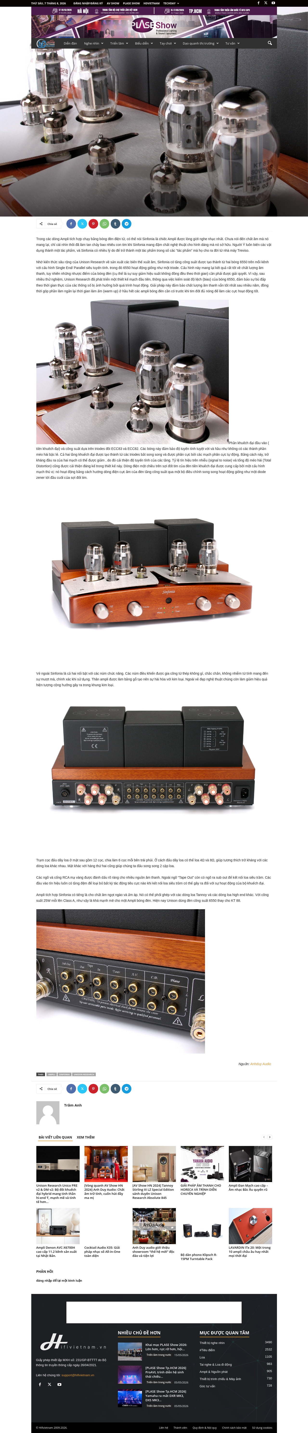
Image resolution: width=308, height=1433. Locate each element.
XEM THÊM (86, 1137)
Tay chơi (168, 43)
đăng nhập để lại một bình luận (59, 1280)
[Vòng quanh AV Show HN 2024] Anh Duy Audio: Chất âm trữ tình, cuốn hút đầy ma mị (104, 1191)
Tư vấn (232, 43)
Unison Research (84, 1074)
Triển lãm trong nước (159, 1354)
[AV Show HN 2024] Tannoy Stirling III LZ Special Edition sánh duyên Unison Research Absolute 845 (153, 1191)
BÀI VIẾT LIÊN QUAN (55, 1137)
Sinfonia (64, 1074)
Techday (171, 3)
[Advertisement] (154, 1312)
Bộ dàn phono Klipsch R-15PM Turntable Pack (199, 1257)
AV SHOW (113, 3)
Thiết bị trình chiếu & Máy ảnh (220, 1379)
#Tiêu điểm (207, 1350)
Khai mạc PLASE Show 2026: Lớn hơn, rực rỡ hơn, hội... (166, 1347)
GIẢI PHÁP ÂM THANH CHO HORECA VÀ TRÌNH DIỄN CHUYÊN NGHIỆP (201, 1189)
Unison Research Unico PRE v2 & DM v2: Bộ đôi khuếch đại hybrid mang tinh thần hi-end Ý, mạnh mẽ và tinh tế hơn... (56, 1193)
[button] (269, 43)
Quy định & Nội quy (205, 1427)
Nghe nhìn (94, 43)
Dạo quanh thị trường (201, 43)
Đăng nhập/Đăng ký (88, 3)
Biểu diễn (144, 43)
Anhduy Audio (260, 1064)
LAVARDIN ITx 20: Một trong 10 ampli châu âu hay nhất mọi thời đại (250, 1251)
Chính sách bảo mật (234, 1427)
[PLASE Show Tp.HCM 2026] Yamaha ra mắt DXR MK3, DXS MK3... (166, 1395)
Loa (202, 1357)
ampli (51, 1074)
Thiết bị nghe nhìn (212, 1343)
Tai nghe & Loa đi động (216, 1364)
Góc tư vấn (207, 1386)
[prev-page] (264, 1137)
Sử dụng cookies (262, 1427)
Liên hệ (163, 1427)
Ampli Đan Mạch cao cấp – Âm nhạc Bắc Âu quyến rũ (248, 1187)
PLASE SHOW (131, 3)
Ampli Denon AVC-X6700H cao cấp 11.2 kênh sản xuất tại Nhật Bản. (56, 1251)
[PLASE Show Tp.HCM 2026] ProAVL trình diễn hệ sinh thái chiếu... (166, 1372)
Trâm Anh (73, 1105)
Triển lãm (119, 43)
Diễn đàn (70, 43)
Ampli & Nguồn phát (214, 1372)
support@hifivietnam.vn (78, 1375)
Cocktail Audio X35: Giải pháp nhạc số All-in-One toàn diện (102, 1251)
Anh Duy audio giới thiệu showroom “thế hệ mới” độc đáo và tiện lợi (153, 1251)
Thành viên (180, 1427)
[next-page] (269, 1137)
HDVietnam (152, 3)
